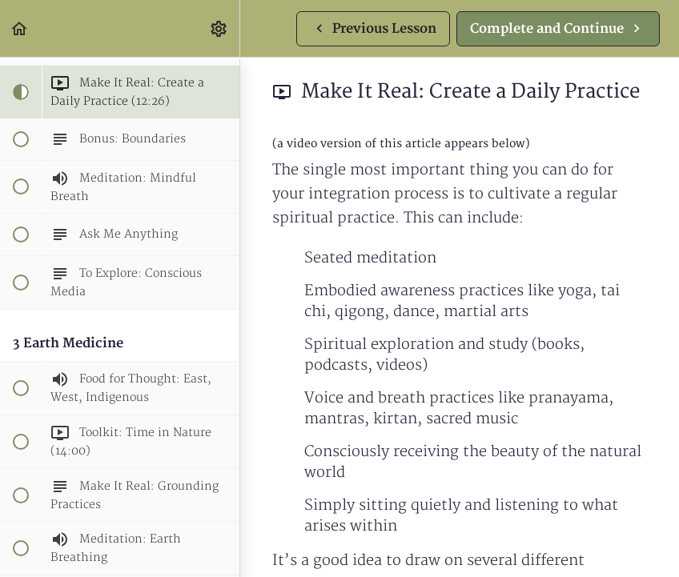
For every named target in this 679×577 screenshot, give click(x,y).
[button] (20, 28)
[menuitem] (219, 28)
